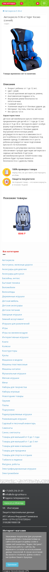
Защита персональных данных (18, 512)
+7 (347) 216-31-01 (13, 490)
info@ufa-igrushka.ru (14, 494)
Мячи (5, 382)
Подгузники (8, 409)
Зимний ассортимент (13, 319)
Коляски (6, 346)
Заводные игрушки (12, 314)
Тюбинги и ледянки (12, 459)
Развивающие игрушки (14, 418)
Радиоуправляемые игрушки (17, 414)
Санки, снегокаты (11, 432)
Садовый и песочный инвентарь (19, 423)
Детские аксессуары (12, 305)
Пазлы (5, 405)
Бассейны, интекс (11, 278)
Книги (5, 341)
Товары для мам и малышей (16, 446)
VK (4, 508)
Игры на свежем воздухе (15, 332)
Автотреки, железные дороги (17, 264)
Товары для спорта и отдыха (17, 455)
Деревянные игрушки (13, 296)
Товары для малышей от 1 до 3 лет (20, 441)
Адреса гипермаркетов (16, 498)
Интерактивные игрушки (15, 337)
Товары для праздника (14, 450)
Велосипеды (8, 291)
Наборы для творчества (14, 387)
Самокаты (7, 428)
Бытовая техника (11, 282)
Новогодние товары (12, 396)
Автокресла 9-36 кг (13, 11)
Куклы (5, 355)
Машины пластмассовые (14, 364)
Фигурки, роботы (11, 464)
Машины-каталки (11, 369)
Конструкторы (9, 350)
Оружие (6, 400)
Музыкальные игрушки (14, 373)
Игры (5, 328)
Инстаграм (13, 508)
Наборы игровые (11, 391)
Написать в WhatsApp (14, 503)
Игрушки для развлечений (15, 323)
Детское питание (11, 310)
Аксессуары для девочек (14, 269)
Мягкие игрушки (10, 378)
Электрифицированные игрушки (19, 468)
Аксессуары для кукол (13, 273)
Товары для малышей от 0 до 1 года (20, 437)
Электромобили (10, 473)
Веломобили (8, 287)
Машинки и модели (12, 359)
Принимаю (12, 564)
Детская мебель (10, 301)
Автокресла (8, 260)
